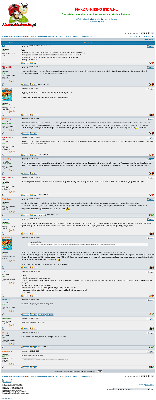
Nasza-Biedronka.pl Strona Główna (14, 36)
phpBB (3, 398)
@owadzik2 (6, 351)
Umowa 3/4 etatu (86, 36)
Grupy (104, 19)
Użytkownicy (95, 19)
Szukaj (85, 19)
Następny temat (149, 36)
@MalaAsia (6, 89)
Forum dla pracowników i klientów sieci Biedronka (44, 36)
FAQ (78, 19)
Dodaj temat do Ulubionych (146, 384)
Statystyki (113, 19)
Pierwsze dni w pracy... (71, 36)
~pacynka (5, 219)
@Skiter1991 (6, 67)
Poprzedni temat (136, 36)
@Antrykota (6, 199)
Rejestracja (92, 21)
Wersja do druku (149, 386)
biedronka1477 (7, 318)
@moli (4, 333)
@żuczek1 (5, 119)
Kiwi (3, 46)
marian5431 (6, 300)
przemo (9, 398)
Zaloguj (101, 21)
